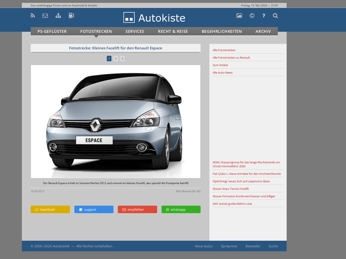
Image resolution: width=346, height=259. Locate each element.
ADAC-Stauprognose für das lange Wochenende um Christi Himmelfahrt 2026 (246, 164)
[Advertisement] (248, 117)
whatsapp (176, 209)
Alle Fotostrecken (224, 50)
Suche (273, 246)
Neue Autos (203, 246)
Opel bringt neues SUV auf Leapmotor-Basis (241, 181)
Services (135, 31)
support (87, 209)
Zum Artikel (220, 65)
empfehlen (133, 209)
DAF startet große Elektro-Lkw (232, 204)
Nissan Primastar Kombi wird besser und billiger (244, 196)
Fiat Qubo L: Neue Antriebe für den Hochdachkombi (247, 174)
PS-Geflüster (52, 31)
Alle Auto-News (223, 73)
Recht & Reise (173, 31)
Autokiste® (61, 246)
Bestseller (253, 246)
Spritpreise (229, 246)
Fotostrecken (96, 31)
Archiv (263, 31)
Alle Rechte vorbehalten (94, 246)
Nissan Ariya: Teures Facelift (231, 189)
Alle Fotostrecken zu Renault (231, 58)
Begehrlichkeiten (222, 31)
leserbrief (45, 209)
